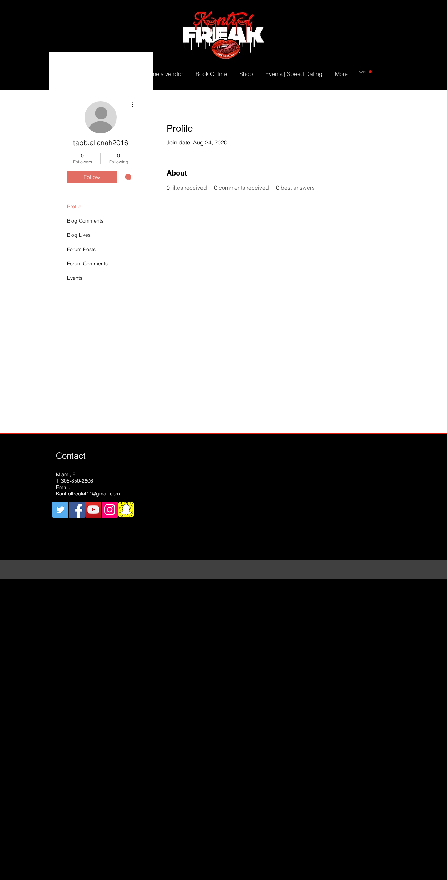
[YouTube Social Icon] (93, 510)
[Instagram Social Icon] (110, 510)
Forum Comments (87, 263)
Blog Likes (79, 235)
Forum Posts (81, 249)
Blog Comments (85, 221)
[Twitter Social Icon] (60, 510)
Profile (74, 206)
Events (74, 278)
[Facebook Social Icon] (77, 510)
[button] (365, 71)
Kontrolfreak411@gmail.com (88, 493)
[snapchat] (126, 510)
